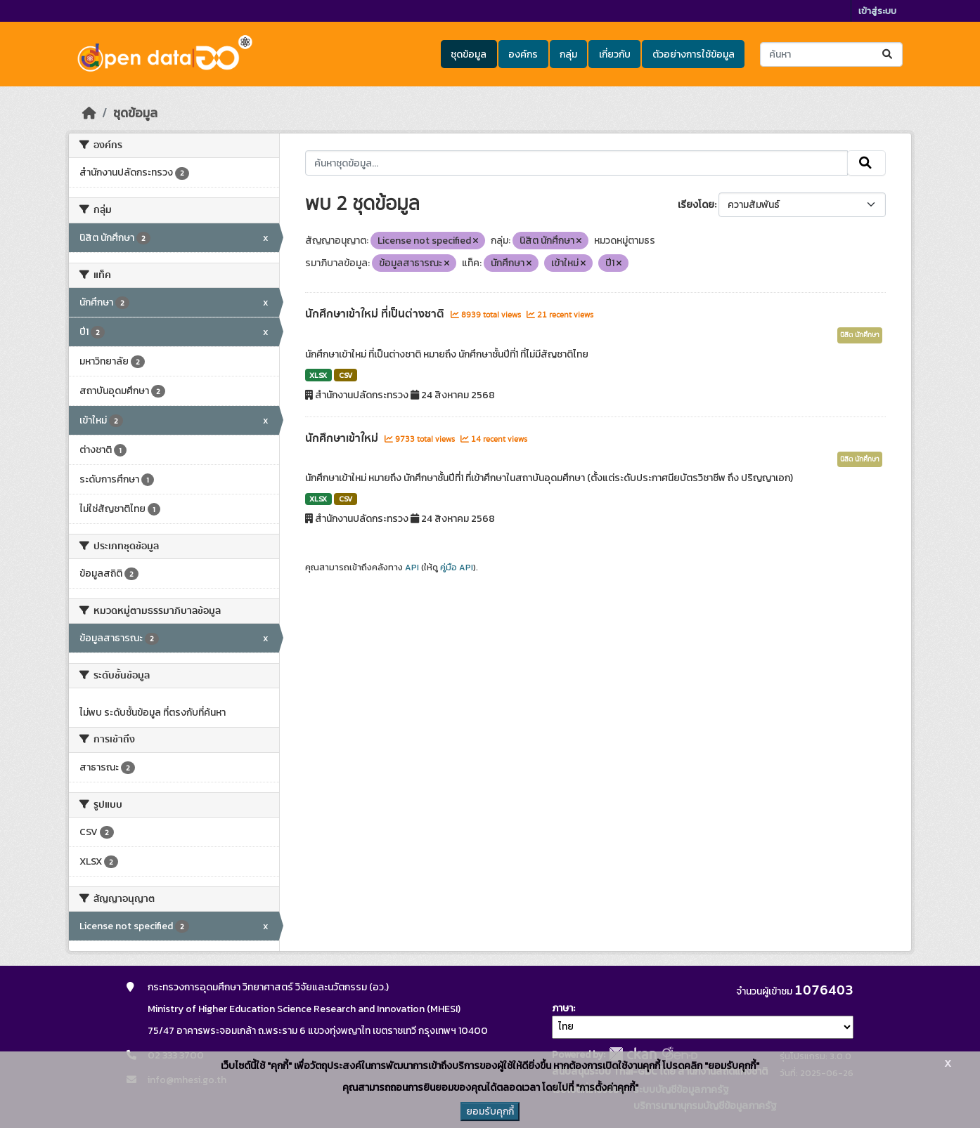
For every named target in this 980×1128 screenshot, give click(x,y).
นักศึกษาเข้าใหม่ (343, 438)
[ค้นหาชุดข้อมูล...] (831, 54)
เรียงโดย (696, 204)
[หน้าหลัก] (89, 113)
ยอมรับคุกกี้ (490, 1111)
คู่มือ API (456, 567)
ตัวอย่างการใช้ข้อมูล (693, 54)
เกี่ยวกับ (615, 54)
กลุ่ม (568, 54)
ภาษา (562, 1008)
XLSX (318, 375)
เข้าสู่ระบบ (877, 11)
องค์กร (523, 54)
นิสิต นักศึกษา (859, 335)
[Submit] (888, 54)
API (412, 567)
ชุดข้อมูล (468, 54)
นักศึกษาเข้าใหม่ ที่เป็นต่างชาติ (376, 314)
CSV (345, 375)
